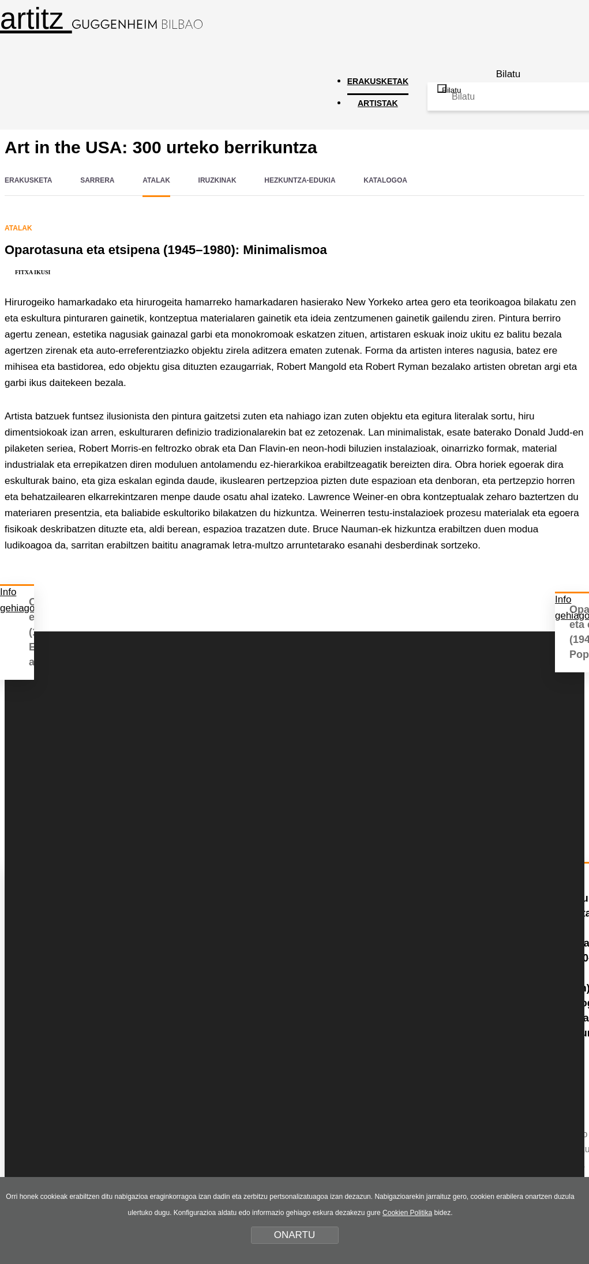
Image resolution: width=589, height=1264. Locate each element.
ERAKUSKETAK (377, 81)
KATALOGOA (385, 180)
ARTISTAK (378, 103)
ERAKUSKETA (28, 180)
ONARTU (294, 1234)
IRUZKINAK (217, 180)
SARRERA (97, 180)
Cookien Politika (407, 1213)
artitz (101, 18)
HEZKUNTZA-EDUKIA (299, 180)
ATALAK (156, 180)
